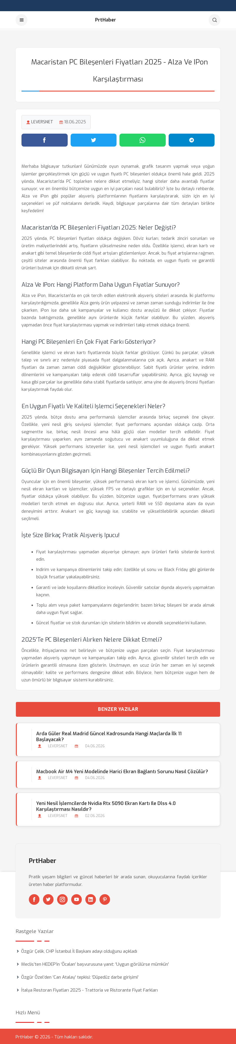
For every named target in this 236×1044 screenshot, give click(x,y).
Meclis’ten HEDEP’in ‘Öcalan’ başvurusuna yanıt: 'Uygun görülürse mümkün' (95, 963)
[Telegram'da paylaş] (192, 139)
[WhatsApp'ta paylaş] (142, 139)
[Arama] (214, 20)
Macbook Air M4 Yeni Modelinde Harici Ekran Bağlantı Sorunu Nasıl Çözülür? (122, 770)
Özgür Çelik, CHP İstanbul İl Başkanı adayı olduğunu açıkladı (79, 950)
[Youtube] (76, 898)
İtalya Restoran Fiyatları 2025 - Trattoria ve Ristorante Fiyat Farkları (89, 989)
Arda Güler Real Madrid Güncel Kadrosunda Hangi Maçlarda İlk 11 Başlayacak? (108, 735)
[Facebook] (34, 898)
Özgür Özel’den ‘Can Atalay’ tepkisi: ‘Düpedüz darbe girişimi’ (80, 976)
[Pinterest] (104, 898)
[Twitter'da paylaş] (94, 139)
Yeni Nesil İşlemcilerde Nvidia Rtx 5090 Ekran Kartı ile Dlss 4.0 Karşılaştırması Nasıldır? (105, 805)
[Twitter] (48, 898)
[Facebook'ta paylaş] (44, 139)
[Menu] (21, 20)
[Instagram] (62, 898)
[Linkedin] (90, 898)
